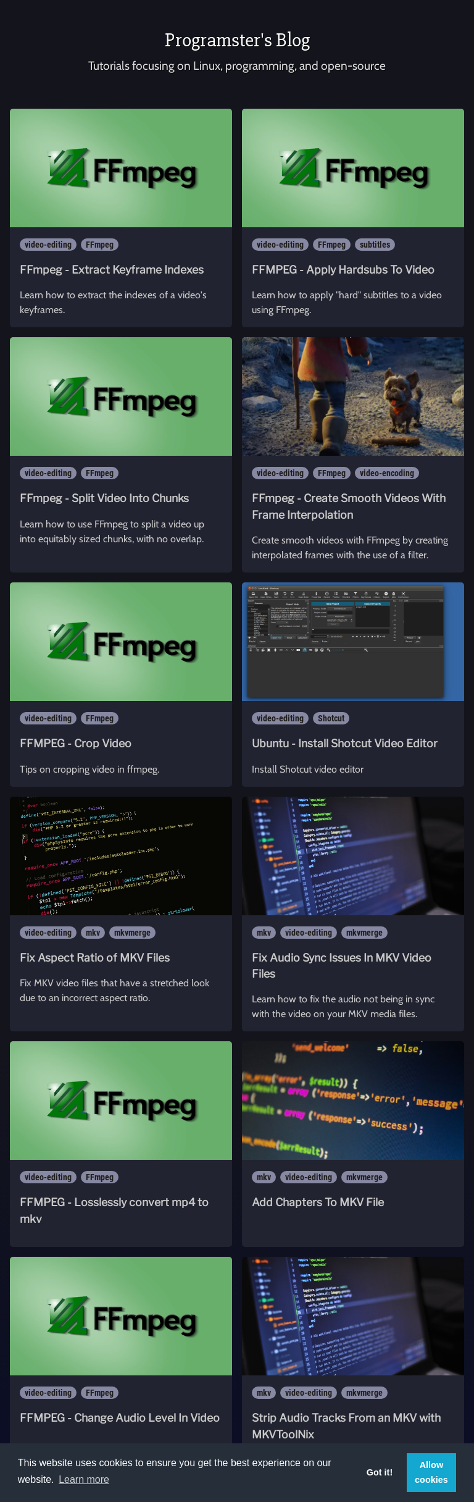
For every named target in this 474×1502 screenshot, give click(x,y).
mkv (93, 933)
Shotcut (331, 718)
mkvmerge (132, 933)
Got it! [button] (380, 1472)
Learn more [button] (84, 1479)
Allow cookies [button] (431, 1472)
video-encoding (387, 473)
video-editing (48, 245)
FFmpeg (100, 245)
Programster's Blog (237, 40)
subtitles (375, 245)
